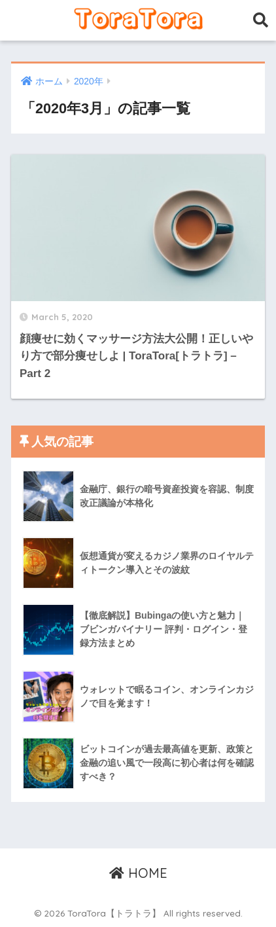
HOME (138, 873)
